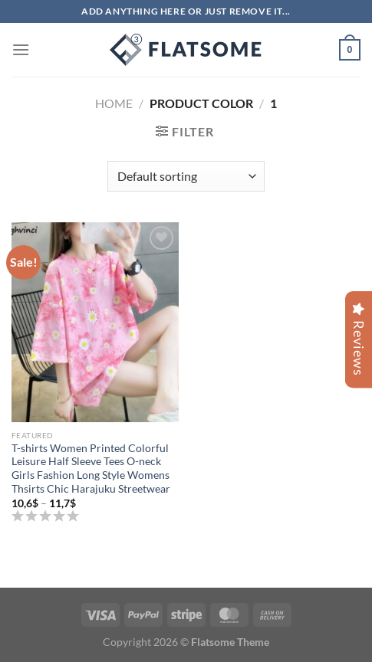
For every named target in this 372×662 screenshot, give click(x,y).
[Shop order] (186, 176)
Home (114, 103)
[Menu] (21, 49)
